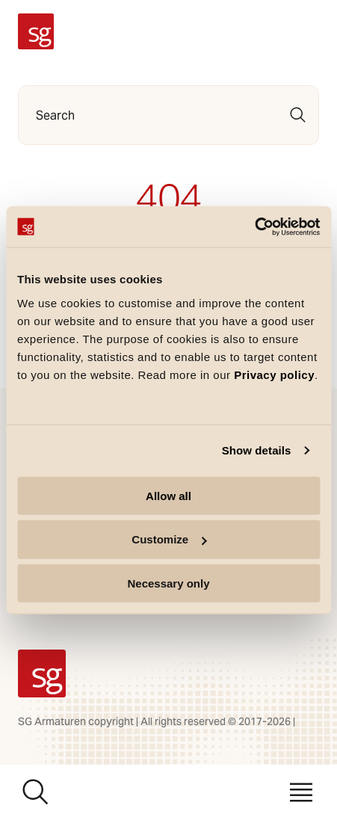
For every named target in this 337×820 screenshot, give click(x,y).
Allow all (168, 495)
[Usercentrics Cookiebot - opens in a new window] (254, 226)
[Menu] (301, 792)
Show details (256, 450)
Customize (169, 539)
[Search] (298, 115)
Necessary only (168, 583)
